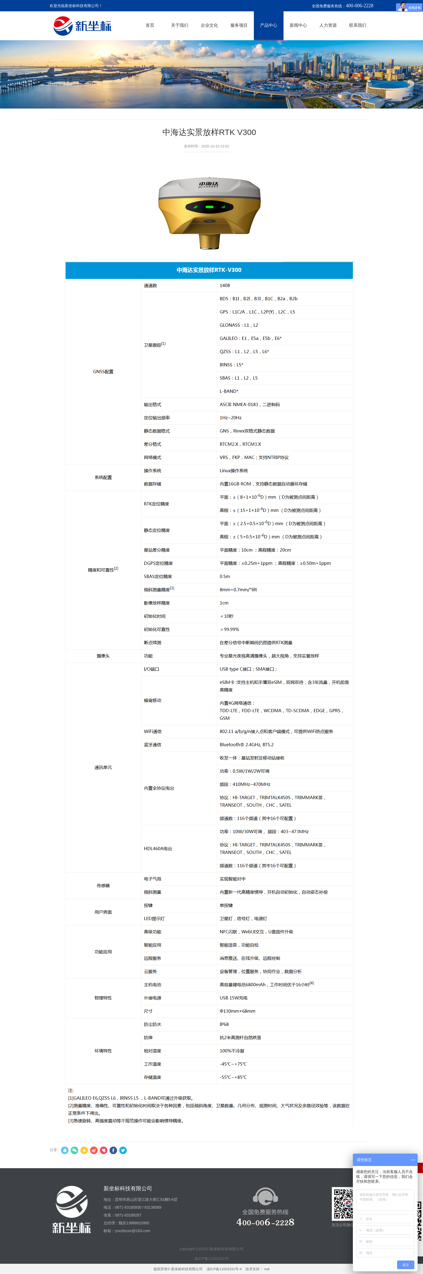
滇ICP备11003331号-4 (224, 1269)
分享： (55, 1150)
